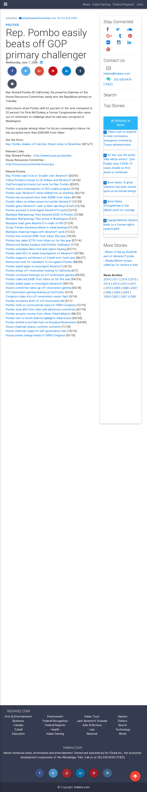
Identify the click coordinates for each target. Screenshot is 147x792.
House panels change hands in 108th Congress (35, 335)
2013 (116, 284)
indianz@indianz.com (117, 73)
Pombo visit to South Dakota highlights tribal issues (39, 318)
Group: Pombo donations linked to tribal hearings (37, 227)
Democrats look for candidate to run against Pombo (39, 262)
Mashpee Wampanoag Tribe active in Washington (37, 219)
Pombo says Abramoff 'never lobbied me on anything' (40, 193)
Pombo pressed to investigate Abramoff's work (36, 210)
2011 (133, 284)
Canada (18, 725)
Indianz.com (82, 787)
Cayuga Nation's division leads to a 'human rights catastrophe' (121, 224)
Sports (122, 725)
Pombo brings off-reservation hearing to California (38, 270)
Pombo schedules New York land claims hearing (36, 249)
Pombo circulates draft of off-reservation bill (35, 301)
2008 (125, 288)
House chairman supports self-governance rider (36, 331)
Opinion (122, 716)
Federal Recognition (55, 721)
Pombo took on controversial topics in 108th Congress (41, 305)
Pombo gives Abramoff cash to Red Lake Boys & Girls (40, 206)
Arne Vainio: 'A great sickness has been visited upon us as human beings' (120, 187)
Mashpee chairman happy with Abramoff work (35, 232)
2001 (124, 296)
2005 (117, 292)
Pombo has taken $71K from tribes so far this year (38, 240)
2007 (134, 288)
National (92, 733)
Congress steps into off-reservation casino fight (37, 296)
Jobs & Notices (92, 725)
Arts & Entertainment (18, 716)
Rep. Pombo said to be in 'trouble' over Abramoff (37, 175)
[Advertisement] (50, 489)
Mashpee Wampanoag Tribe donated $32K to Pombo (39, 214)
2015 (133, 279)
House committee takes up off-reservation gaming (38, 288)
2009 (117, 288)
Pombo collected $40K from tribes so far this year (38, 279)
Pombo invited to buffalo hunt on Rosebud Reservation (41, 322)
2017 (115, 279)
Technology (122, 729)
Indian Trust (92, 716)
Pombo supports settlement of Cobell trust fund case (40, 257)
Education (18, 733)
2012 (124, 284)
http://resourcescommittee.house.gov (30, 164)
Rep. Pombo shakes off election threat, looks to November (44, 144)
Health (55, 729)
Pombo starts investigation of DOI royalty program (38, 188)
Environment (55, 716)
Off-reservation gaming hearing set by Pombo (35, 292)
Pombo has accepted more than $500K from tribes (38, 197)
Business (18, 721)
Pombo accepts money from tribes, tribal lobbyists (38, 313)
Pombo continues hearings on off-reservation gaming (40, 275)
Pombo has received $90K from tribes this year (36, 236)
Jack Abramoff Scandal (92, 721)
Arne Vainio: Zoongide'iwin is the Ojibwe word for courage (119, 205)
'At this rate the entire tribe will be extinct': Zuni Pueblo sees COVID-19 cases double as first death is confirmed (119, 163)
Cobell (18, 729)
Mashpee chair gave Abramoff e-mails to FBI (35, 223)
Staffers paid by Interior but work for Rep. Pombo (37, 184)
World (122, 733)
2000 (133, 296)
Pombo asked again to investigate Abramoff (34, 266)
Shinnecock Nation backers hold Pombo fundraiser (38, 244)
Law (92, 729)
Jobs (139, 4)
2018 (107, 279)
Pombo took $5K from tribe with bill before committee (41, 309)
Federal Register (123, 4)
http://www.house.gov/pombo (53, 155)
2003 (107, 296)
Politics (12, 25)
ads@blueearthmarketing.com (37, 18)
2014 (107, 284)
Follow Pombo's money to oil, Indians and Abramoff (39, 180)
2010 (108, 288)
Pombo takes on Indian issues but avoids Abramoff (39, 201)
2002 (115, 296)
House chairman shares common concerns (33, 326)
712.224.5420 (67, 18)
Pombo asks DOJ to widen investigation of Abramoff (40, 253)
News (86, 4)
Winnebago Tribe (72, 757)
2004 (125, 292)
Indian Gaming (101, 4)
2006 (108, 292)
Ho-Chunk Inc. (113, 753)
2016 (124, 279)
